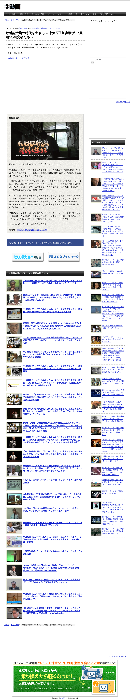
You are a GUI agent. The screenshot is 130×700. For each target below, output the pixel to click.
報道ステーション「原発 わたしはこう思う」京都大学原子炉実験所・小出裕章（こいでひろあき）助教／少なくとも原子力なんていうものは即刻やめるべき (44, 300)
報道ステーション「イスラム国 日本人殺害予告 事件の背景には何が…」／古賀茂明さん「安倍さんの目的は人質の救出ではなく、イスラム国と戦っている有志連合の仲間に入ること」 (107, 202)
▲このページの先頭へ (117, 656)
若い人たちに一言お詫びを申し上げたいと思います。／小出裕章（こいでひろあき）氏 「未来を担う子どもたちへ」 (43, 584)
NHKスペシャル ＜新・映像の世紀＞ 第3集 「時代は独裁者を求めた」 (107, 263)
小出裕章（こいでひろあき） (51, 28)
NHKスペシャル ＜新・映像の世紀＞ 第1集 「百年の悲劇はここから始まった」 (107, 370)
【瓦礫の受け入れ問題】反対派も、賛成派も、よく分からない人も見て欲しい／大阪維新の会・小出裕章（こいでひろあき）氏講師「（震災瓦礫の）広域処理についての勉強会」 (44, 613)
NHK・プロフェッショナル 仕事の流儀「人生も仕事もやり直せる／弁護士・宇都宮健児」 (107, 286)
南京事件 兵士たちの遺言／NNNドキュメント (107, 494)
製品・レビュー (111, 14)
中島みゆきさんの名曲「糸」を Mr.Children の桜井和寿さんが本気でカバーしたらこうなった (108, 217)
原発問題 (35, 28)
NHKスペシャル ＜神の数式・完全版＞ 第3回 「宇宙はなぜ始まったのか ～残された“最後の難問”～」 (107, 471)
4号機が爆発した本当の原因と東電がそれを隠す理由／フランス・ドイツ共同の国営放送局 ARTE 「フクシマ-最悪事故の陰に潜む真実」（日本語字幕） (107, 185)
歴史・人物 (85, 14)
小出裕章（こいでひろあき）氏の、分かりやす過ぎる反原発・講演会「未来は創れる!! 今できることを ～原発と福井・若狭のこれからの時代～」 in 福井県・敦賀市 (44, 385)
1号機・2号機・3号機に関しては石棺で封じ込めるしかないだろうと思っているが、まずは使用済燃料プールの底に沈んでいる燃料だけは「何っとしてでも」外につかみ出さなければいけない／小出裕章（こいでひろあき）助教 (44, 428)
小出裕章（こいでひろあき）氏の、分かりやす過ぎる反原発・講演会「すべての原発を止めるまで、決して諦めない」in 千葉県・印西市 (44, 371)
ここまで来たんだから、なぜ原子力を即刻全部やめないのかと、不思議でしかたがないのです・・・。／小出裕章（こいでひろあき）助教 (44, 342)
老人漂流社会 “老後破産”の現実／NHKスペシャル (107, 328)
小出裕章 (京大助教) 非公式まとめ (32, 230)
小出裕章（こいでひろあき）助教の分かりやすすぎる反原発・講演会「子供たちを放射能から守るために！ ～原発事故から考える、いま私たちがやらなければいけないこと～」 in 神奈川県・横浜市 (44, 442)
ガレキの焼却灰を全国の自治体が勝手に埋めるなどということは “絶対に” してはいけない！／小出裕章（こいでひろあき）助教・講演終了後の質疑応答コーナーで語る (43, 570)
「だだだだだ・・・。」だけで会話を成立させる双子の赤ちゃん (107, 340)
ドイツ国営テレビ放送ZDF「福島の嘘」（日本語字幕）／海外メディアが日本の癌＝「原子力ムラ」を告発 (107, 231)
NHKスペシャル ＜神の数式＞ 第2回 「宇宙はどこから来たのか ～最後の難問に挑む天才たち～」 (107, 393)
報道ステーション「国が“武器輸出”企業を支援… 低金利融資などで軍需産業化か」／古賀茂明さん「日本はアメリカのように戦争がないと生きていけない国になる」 (107, 355)
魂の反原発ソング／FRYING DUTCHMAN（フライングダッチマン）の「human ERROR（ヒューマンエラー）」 (107, 507)
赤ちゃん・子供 (38, 14)
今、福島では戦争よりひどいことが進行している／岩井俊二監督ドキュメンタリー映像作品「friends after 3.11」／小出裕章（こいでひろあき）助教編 (44, 357)
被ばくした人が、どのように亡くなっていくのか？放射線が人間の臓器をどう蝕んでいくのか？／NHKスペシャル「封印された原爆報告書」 (107, 445)
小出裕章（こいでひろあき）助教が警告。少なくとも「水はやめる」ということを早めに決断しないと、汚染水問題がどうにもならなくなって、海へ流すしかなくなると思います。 (44, 471)
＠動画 (6, 20)
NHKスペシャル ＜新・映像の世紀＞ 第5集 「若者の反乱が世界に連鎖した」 (107, 532)
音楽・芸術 (23, 14)
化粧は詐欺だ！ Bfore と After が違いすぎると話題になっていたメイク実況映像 (107, 382)
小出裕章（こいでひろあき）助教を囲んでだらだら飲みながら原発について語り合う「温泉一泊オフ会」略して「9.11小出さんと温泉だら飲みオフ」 (44, 599)
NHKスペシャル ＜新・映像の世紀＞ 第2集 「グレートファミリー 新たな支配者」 (107, 419)
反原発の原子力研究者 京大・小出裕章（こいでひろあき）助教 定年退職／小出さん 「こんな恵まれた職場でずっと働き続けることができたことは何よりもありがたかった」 (44, 328)
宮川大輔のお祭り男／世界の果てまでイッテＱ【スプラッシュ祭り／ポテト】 (107, 459)
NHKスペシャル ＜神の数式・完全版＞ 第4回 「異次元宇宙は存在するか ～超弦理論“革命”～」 (107, 520)
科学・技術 (73, 14)
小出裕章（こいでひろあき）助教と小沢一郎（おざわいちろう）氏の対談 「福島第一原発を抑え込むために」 (44, 527)
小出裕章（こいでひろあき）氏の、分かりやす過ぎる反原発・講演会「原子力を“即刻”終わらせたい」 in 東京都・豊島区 (44, 314)
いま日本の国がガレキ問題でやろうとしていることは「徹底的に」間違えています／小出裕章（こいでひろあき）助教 (44, 513)
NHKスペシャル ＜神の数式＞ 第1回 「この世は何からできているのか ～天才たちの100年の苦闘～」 (107, 298)
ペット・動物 (10, 14)
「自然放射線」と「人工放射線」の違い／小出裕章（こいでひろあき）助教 (44, 556)
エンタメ (50, 14)
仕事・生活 (97, 14)
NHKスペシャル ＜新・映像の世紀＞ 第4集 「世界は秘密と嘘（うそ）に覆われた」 (107, 431)
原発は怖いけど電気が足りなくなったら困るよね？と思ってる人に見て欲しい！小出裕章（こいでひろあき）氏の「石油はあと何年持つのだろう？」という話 (44, 414)
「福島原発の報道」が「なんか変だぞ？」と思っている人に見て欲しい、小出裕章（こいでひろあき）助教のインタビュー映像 (44, 285)
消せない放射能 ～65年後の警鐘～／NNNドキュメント (107, 274)
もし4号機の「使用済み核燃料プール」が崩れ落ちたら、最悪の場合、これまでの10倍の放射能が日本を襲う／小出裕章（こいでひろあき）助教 (44, 499)
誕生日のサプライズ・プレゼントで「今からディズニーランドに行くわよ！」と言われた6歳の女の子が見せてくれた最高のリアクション (107, 168)
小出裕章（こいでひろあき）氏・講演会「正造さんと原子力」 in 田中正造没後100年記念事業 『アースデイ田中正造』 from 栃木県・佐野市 (43, 542)
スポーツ (61, 14)
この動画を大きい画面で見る (18, 58)
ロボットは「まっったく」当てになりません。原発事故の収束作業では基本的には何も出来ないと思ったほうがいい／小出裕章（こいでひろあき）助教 (44, 399)
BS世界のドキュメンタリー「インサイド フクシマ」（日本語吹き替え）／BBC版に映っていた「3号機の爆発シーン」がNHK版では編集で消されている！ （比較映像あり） (107, 314)
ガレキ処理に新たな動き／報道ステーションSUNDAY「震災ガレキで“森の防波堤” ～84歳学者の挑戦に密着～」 (107, 406)
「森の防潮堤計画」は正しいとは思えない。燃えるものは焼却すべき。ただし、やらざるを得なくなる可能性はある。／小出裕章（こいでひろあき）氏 (44, 456)
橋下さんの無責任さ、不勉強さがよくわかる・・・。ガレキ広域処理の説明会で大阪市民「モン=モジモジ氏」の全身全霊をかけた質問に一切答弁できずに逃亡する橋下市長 (107, 248)
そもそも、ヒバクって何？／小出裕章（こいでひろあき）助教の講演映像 (44, 485)
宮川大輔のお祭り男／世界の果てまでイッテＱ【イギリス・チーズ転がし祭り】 (107, 483)
